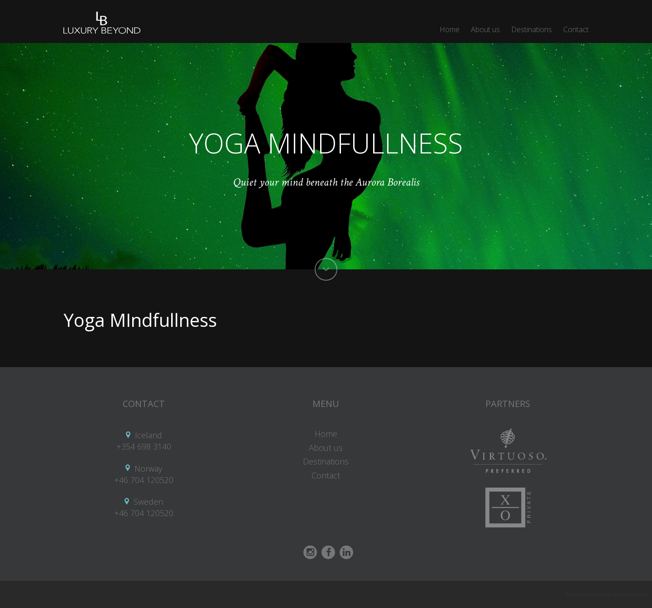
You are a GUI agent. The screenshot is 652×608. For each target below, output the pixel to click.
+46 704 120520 (143, 479)
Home (450, 29)
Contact (576, 29)
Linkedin (346, 552)
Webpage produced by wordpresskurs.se (606, 594)
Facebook (328, 552)
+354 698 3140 (143, 446)
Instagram (310, 552)
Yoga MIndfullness (140, 319)
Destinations (531, 29)
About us (485, 29)
